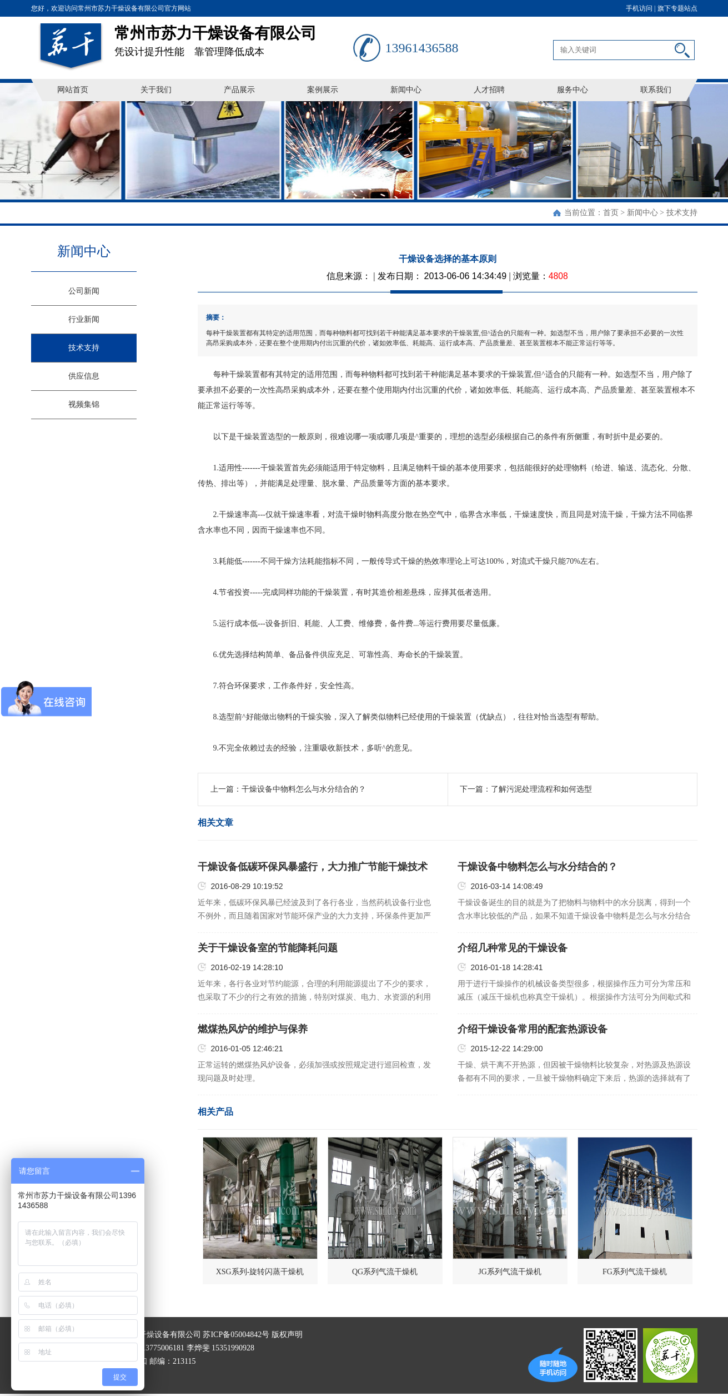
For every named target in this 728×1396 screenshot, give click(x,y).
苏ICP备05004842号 (236, 1334)
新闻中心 (405, 90)
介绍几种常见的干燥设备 (513, 947)
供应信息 (83, 376)
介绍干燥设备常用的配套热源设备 (532, 1029)
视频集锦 (83, 404)
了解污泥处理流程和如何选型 (541, 789)
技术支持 (681, 212)
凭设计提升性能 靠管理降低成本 (233, 37)
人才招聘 (489, 90)
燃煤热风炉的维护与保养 (253, 1029)
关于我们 (156, 90)
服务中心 (572, 90)
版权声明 (287, 1334)
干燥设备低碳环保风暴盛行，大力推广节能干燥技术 (313, 866)
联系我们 (655, 90)
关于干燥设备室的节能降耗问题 (268, 947)
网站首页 (72, 90)
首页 (611, 212)
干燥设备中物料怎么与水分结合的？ (304, 789)
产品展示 (239, 90)
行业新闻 (83, 319)
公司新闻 (83, 291)
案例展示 (322, 90)
